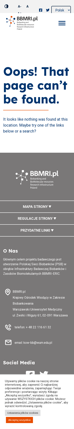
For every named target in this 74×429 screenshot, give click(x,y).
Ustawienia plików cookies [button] (22, 412)
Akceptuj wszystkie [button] (19, 420)
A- (19, 6)
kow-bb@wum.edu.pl (37, 343)
